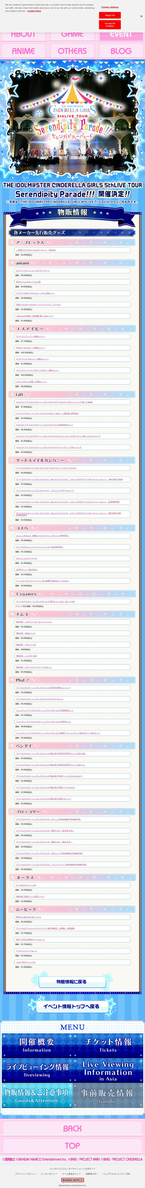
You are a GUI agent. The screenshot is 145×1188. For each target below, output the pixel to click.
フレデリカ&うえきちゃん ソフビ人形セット (35, 293)
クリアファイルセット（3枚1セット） (32, 359)
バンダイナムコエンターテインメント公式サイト (72, 1169)
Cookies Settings (110, 5)
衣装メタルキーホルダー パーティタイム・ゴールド (38, 305)
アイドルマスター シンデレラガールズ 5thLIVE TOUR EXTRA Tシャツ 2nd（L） (51, 765)
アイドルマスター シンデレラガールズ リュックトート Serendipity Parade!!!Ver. (51, 864)
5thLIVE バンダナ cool (26, 656)
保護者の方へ (92, 1174)
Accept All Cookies (110, 23)
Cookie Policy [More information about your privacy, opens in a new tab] (34, 9)
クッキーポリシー (49, 1174)
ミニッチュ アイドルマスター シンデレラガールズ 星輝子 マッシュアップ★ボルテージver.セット (58, 733)
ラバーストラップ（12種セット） (30, 336)
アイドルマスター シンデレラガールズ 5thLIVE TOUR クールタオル (45, 787)
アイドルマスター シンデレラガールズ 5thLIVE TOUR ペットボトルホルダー (49, 776)
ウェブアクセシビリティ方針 (116, 1174)
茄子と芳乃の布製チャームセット (30, 939)
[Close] (141, 14)
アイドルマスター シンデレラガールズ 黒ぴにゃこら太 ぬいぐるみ (45, 601)
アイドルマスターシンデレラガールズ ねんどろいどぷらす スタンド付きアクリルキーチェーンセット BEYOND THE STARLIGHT (68, 514)
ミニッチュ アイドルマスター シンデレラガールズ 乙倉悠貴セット (45, 710)
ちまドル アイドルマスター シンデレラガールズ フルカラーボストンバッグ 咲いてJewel (54, 402)
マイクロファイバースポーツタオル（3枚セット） (38, 370)
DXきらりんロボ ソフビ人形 (28, 282)
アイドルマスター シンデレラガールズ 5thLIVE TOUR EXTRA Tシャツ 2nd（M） (51, 754)
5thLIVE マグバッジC (26, 645)
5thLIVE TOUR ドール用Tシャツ (30, 896)
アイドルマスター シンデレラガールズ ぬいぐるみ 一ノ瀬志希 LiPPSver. (47, 413)
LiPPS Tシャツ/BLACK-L (26, 570)
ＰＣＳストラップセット (26, 951)
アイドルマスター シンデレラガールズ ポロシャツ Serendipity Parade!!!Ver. (49, 853)
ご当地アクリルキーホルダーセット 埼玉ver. (36, 250)
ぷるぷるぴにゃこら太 (25, 962)
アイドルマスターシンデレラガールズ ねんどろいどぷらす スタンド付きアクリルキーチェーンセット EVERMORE (68, 502)
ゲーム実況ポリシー (71, 1174)
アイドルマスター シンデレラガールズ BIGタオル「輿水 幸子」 (44, 842)
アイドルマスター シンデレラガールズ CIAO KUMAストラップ (43, 688)
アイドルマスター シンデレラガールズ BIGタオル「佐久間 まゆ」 (45, 831)
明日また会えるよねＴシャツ (28, 917)
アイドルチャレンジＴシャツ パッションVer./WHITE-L (39, 547)
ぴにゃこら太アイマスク (26, 558)
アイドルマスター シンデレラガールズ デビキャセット (39, 699)
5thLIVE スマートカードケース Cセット (34, 667)
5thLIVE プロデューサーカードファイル (34, 622)
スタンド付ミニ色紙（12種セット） (31, 382)
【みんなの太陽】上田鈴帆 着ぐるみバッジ (34, 316)
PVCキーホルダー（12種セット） (30, 348)
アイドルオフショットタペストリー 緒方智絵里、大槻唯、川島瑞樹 (45, 928)
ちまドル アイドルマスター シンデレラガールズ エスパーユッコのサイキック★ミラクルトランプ (58, 436)
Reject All (110, 13)
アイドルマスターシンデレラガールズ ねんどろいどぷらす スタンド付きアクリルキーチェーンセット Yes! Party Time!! (69, 479)
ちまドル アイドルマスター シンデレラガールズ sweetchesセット (44, 425)
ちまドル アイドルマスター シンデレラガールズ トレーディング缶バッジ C (48, 447)
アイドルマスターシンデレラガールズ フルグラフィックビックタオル (46, 468)
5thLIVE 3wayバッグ (25, 633)
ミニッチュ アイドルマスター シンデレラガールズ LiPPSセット (43, 722)
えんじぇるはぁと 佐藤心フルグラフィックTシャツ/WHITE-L (42, 536)
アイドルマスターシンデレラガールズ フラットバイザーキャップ (45, 491)
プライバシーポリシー (25, 1174)
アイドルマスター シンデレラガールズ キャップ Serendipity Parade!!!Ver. (48, 819)
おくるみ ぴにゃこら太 (26, 885)
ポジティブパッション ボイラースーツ (32, 270)
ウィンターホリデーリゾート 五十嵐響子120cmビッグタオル (42, 581)
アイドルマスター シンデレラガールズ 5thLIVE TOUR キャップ (43, 799)
